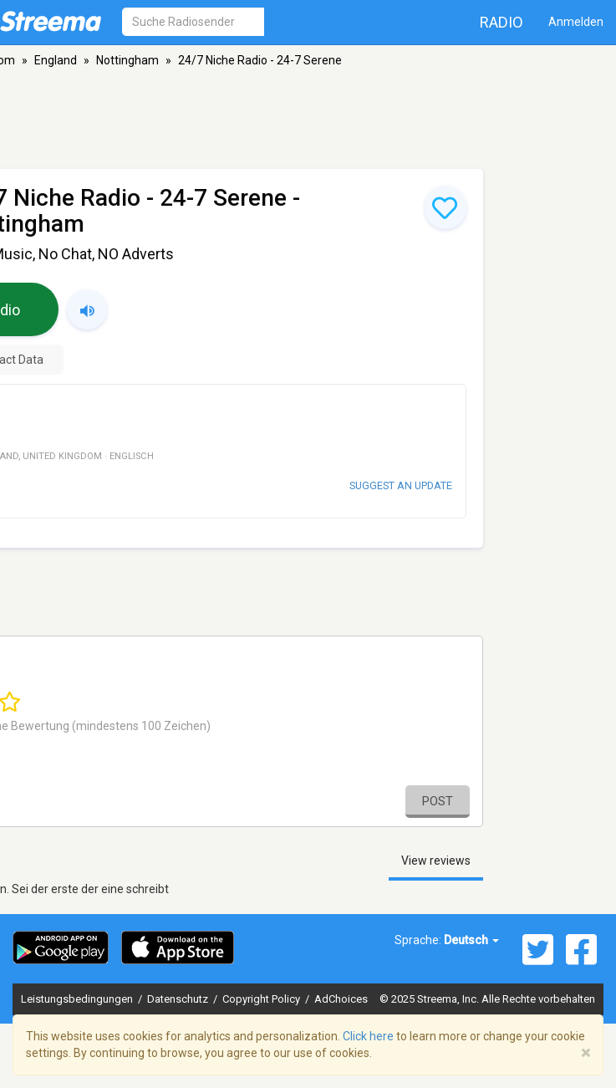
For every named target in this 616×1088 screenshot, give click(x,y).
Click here (368, 1036)
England (55, 60)
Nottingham (127, 60)
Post (437, 801)
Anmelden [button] (575, 21)
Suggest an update (400, 485)
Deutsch (471, 940)
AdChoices (341, 999)
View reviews (436, 860)
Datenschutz (179, 999)
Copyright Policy (262, 999)
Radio (501, 22)
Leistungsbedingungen (78, 999)
